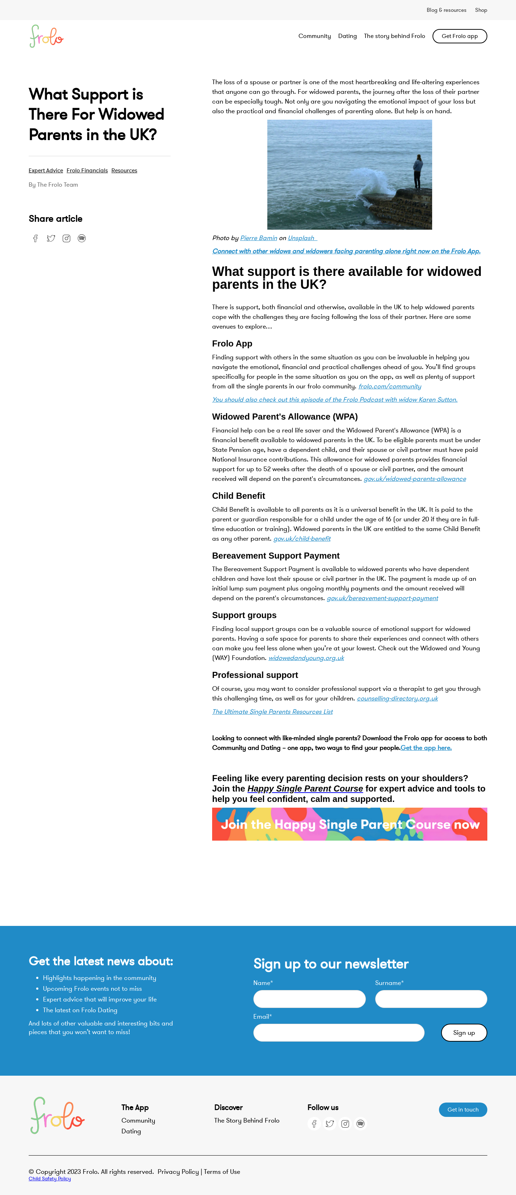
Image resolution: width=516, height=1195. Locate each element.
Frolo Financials (87, 171)
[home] (74, 36)
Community (314, 36)
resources (124, 171)
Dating (347, 36)
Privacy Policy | (181, 1171)
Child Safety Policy (50, 1178)
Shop (481, 10)
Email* (262, 1016)
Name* (263, 983)
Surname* (389, 983)
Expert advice (46, 171)
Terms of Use (222, 1171)
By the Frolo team (53, 184)
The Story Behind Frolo (247, 1120)
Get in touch (463, 1110)
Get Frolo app (460, 36)
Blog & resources (447, 10)
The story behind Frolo (394, 36)
